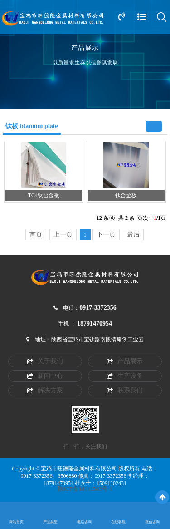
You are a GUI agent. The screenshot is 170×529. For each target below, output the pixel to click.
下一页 (106, 234)
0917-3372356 (98, 307)
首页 (35, 234)
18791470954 (94, 323)
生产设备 (125, 376)
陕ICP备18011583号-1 (85, 489)
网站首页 (16, 522)
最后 (133, 234)
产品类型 (50, 522)
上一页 (63, 234)
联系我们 (125, 390)
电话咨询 (84, 522)
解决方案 (45, 390)
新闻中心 (45, 376)
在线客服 (118, 522)
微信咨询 (152, 522)
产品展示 (125, 361)
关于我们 (45, 361)
